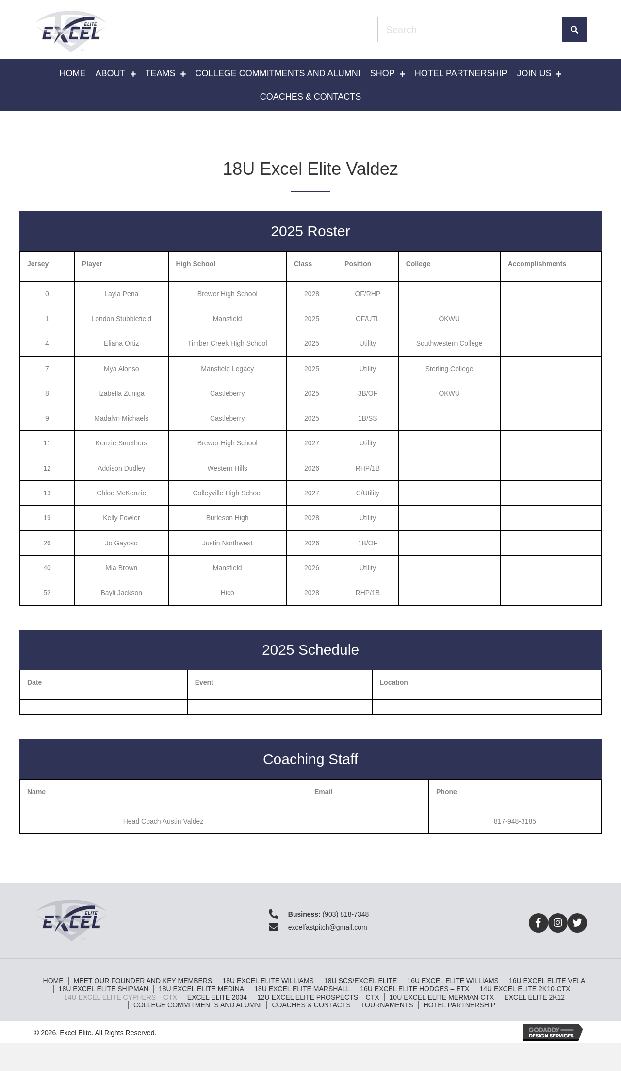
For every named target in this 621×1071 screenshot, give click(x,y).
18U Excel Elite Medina (201, 989)
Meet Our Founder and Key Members (143, 981)
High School (196, 264)
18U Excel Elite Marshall (302, 989)
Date (34, 682)
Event (204, 682)
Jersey (38, 264)
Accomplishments (537, 264)
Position (357, 264)
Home (53, 981)
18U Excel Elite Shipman (103, 989)
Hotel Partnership (459, 1005)
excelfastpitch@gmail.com (327, 927)
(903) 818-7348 (346, 914)
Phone (446, 792)
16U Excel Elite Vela (547, 981)
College (418, 264)
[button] (538, 923)
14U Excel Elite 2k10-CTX (524, 989)
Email (323, 792)
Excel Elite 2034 (217, 997)
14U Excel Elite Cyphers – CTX (120, 997)
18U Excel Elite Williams (268, 981)
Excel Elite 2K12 (534, 997)
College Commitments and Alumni (197, 1005)
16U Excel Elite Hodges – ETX (414, 989)
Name (36, 792)
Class (303, 264)
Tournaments (387, 1005)
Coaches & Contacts (311, 1005)
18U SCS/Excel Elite (360, 981)
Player (92, 264)
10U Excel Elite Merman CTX (442, 997)
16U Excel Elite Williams (453, 981)
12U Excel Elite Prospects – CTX (318, 997)
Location (394, 682)
